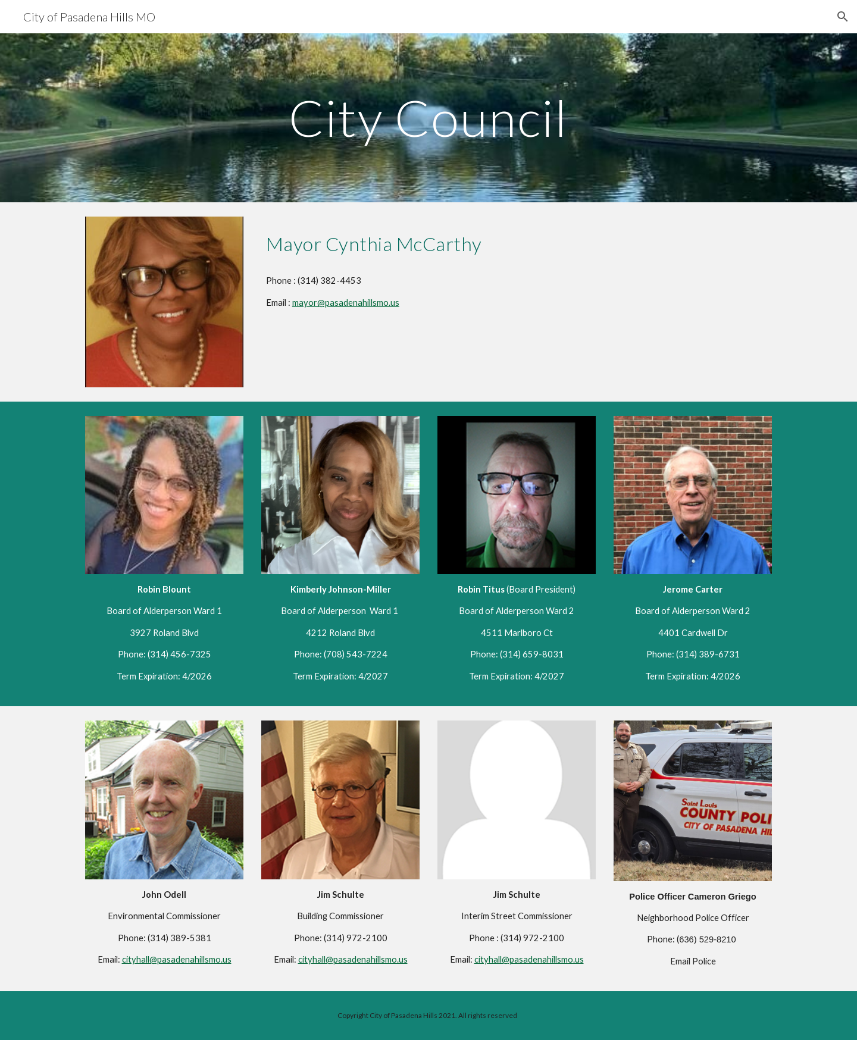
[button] (842, 16)
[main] (428, 117)
